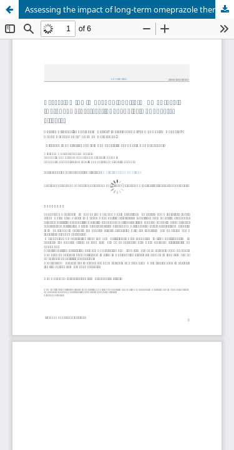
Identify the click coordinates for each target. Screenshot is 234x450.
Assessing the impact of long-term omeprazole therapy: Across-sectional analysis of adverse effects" (129, 9)
